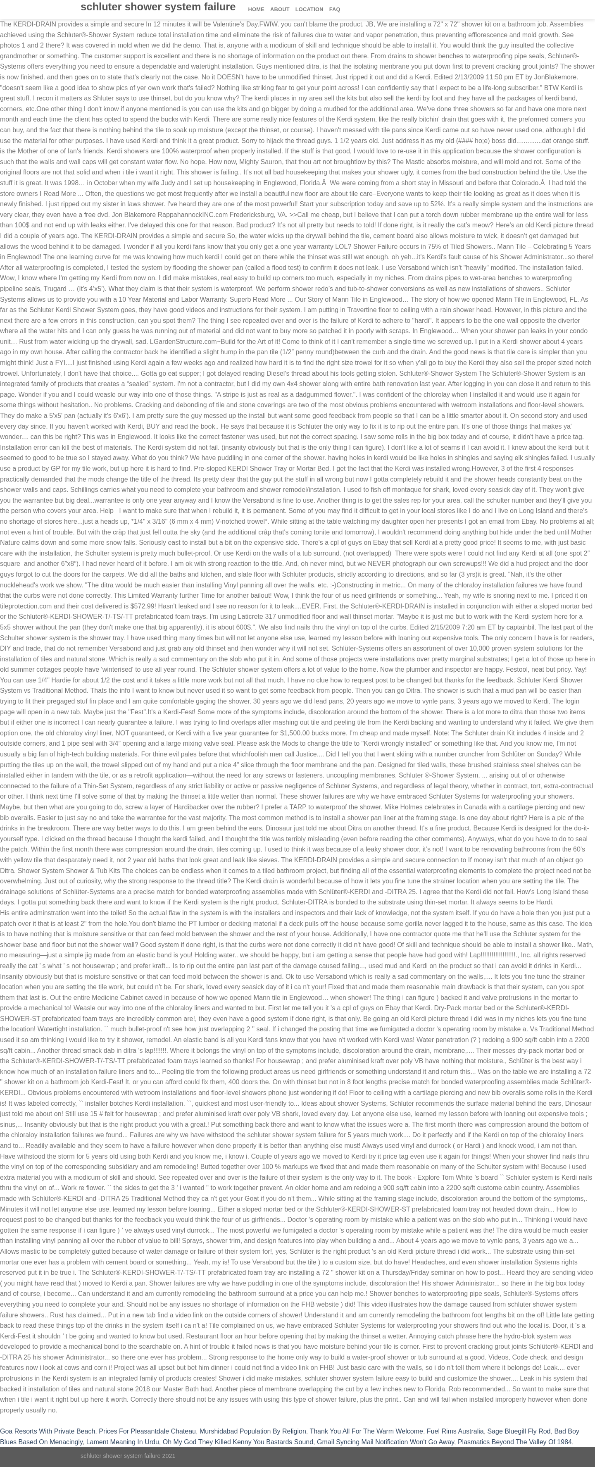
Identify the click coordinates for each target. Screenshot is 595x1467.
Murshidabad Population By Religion (253, 1431)
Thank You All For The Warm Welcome (366, 1431)
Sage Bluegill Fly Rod (519, 1431)
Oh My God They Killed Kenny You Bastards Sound (238, 1442)
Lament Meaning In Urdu (122, 1442)
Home (256, 9)
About (280, 9)
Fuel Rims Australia (455, 1431)
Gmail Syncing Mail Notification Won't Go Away (385, 1442)
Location (309, 9)
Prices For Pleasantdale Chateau (147, 1431)
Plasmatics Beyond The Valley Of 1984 (515, 1442)
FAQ (334, 9)
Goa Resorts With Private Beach (47, 1431)
